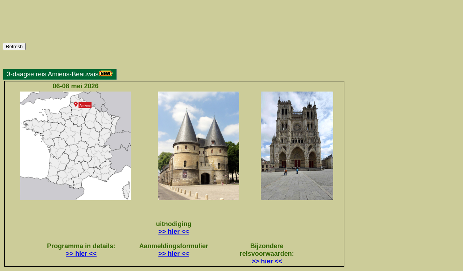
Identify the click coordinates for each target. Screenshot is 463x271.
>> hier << (173, 231)
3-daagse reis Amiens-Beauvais (60, 74)
